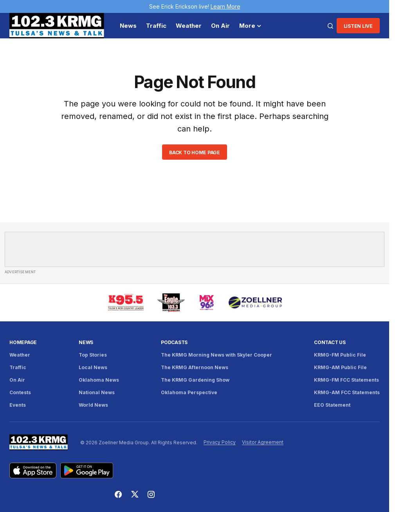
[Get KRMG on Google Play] (86, 470)
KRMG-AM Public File (340, 367)
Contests (20, 392)
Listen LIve (358, 26)
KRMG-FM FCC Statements (346, 380)
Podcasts (174, 342)
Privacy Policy (220, 442)
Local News (93, 367)
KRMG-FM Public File (340, 355)
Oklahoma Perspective (189, 392)
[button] (330, 25)
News (86, 342)
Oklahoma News (99, 380)
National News (97, 392)
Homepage (23, 342)
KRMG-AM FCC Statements (347, 392)
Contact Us (330, 342)
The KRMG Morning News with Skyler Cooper (216, 355)
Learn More (225, 6)
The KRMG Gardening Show (195, 380)
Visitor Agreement (262, 442)
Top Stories (93, 355)
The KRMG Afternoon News (194, 367)
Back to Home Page (194, 152)
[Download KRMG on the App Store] (32, 470)
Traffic (17, 367)
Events (17, 405)
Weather (19, 355)
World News (93, 405)
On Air (17, 380)
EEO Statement (332, 405)
